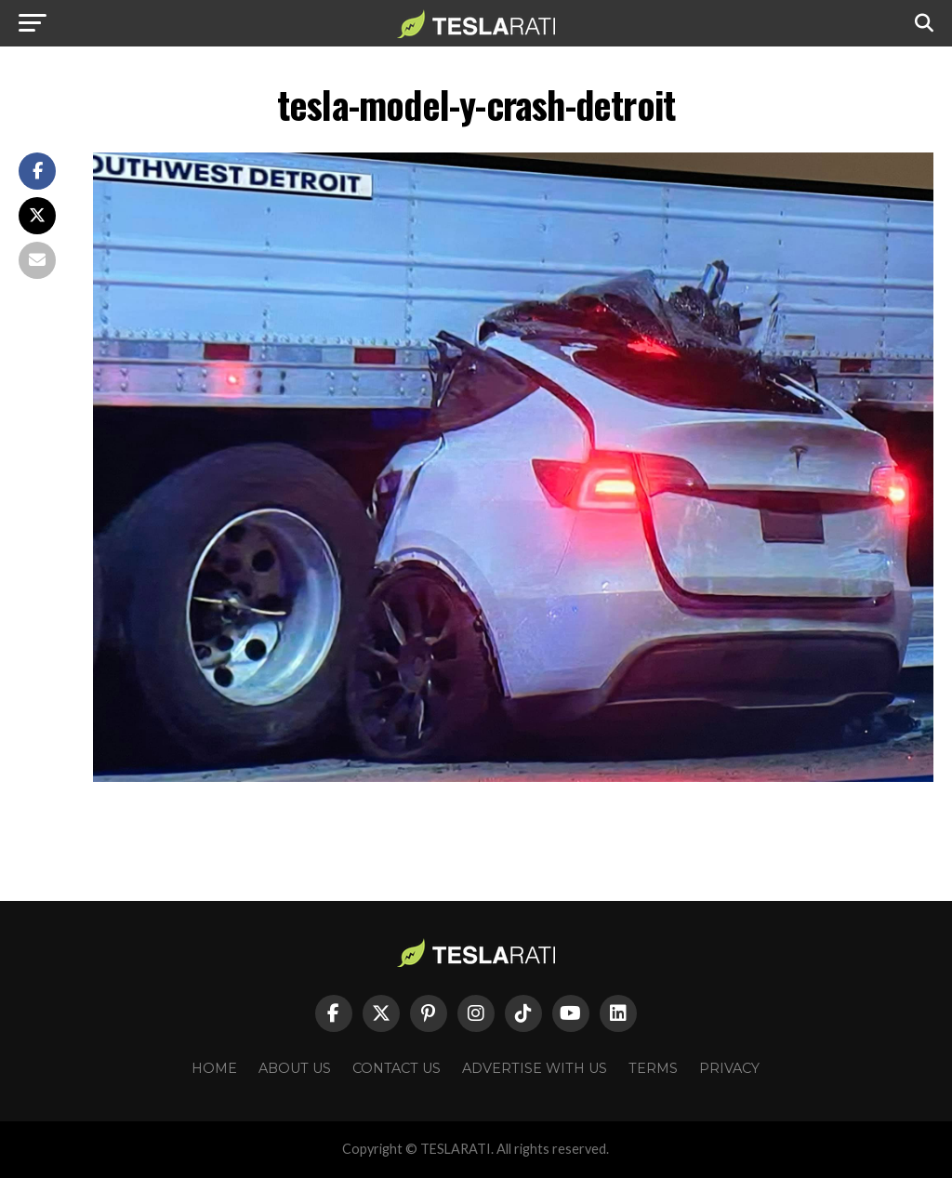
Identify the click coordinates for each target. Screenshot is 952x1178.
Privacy (729, 1068)
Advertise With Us (534, 1068)
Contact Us (396, 1068)
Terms (653, 1068)
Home (214, 1068)
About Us (294, 1068)
